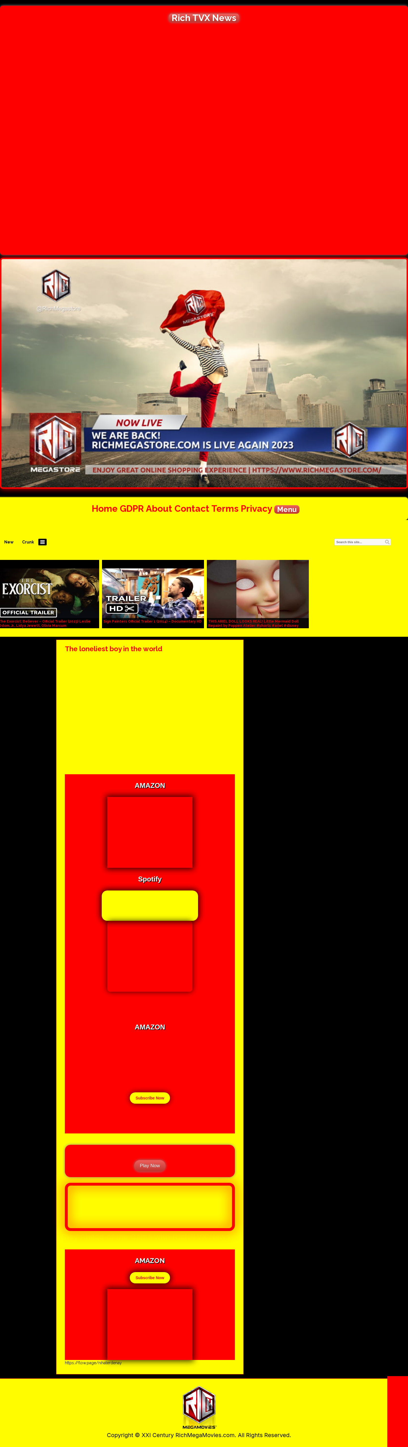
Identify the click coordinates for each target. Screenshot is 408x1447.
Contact (192, 508)
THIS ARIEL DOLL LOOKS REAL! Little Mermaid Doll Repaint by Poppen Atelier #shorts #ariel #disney (253, 623)
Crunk (28, 542)
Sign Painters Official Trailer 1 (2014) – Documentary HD (152, 621)
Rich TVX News (204, 18)
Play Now (150, 1165)
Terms (225, 508)
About (159, 508)
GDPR (132, 508)
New (9, 542)
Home (105, 508)
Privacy (256, 508)
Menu (287, 509)
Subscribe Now (149, 1098)
